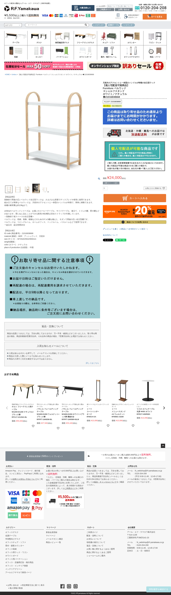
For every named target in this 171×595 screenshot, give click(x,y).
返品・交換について (95, 546)
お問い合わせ (123, 9)
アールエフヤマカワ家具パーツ (18, 572)
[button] (7, 408)
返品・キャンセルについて (105, 482)
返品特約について (110, 235)
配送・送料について (95, 536)
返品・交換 (91, 466)
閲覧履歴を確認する (158, 589)
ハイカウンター (128, 25)
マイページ (51, 527)
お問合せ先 (132, 466)
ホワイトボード (11, 556)
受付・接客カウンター (14, 546)
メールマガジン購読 (54, 539)
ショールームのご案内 (96, 556)
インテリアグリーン (13, 569)
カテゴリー (10, 527)
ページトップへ (163, 446)
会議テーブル (11, 536)
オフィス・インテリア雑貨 (16, 566)
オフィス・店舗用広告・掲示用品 (19, 562)
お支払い (9, 466)
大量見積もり (85, 8)
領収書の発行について (96, 542)
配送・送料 (51, 466)
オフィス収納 (11, 549)
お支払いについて (94, 539)
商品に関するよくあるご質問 (99, 552)
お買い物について (125, 6)
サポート (91, 527)
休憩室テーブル (113, 25)
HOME (7, 74)
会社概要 (131, 527)
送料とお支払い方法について (25, 479)
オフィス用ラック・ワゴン (16, 552)
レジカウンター (98, 25)
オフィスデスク (11, 532)
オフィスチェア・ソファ (15, 542)
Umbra (14, 74)
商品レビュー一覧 (53, 542)
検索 (86, 25)
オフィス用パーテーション (16, 559)
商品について (112, 6)
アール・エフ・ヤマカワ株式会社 (141, 532)
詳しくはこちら (92, 363)
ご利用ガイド (105, 9)
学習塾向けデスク (12, 539)
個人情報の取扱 (16, 588)
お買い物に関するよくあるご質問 (101, 549)
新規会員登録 (51, 532)
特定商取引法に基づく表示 (33, 585)
